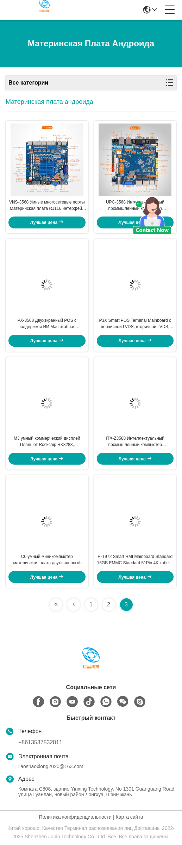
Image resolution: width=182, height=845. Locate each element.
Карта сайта (129, 817)
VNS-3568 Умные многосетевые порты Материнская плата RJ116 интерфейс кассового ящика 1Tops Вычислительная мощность (47, 206)
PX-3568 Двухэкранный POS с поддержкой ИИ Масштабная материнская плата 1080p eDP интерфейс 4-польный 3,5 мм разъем (47, 324)
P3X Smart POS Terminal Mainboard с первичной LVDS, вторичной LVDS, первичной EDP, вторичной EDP (135, 324)
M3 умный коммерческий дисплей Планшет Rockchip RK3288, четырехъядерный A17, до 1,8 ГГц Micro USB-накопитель (46, 442)
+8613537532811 (40, 742)
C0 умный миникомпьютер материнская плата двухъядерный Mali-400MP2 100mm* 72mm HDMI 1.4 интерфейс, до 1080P (47, 560)
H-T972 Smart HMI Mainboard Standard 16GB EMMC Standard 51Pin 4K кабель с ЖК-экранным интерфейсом (135, 560)
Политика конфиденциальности (75, 817)
